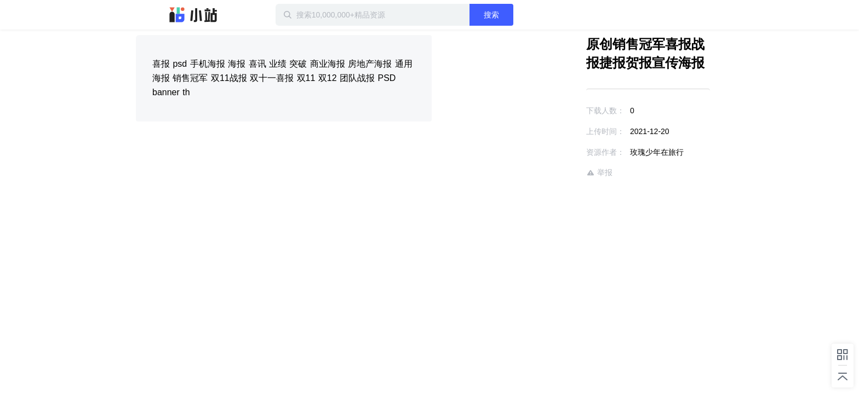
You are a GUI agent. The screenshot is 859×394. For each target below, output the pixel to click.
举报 (567, 172)
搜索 (526, 14)
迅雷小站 (193, 15)
